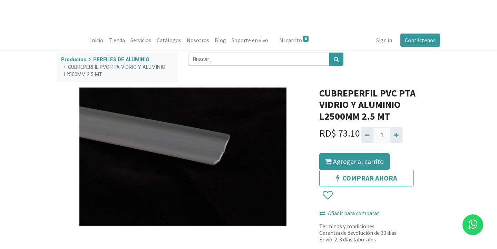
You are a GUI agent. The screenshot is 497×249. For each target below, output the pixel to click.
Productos (73, 60)
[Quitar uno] (367, 135)
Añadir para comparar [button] (349, 213)
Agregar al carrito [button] (354, 161)
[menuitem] (96, 40)
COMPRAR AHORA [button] (366, 178)
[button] (327, 195)
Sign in (384, 40)
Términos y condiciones (346, 226)
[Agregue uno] (396, 135)
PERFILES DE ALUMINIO (121, 60)
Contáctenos (420, 40)
